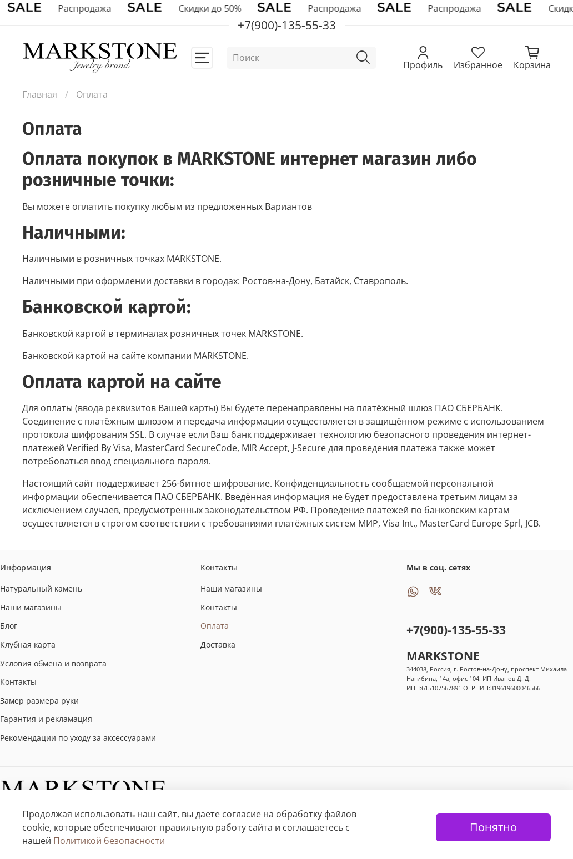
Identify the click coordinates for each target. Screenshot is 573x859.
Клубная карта (28, 644)
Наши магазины (31, 607)
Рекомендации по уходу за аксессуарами (78, 737)
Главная (39, 94)
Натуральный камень (41, 588)
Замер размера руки (39, 700)
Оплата (214, 625)
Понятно (493, 827)
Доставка (217, 644)
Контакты (18, 681)
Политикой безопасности (109, 841)
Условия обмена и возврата (53, 663)
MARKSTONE (443, 656)
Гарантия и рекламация (46, 719)
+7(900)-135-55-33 (456, 630)
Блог (8, 625)
